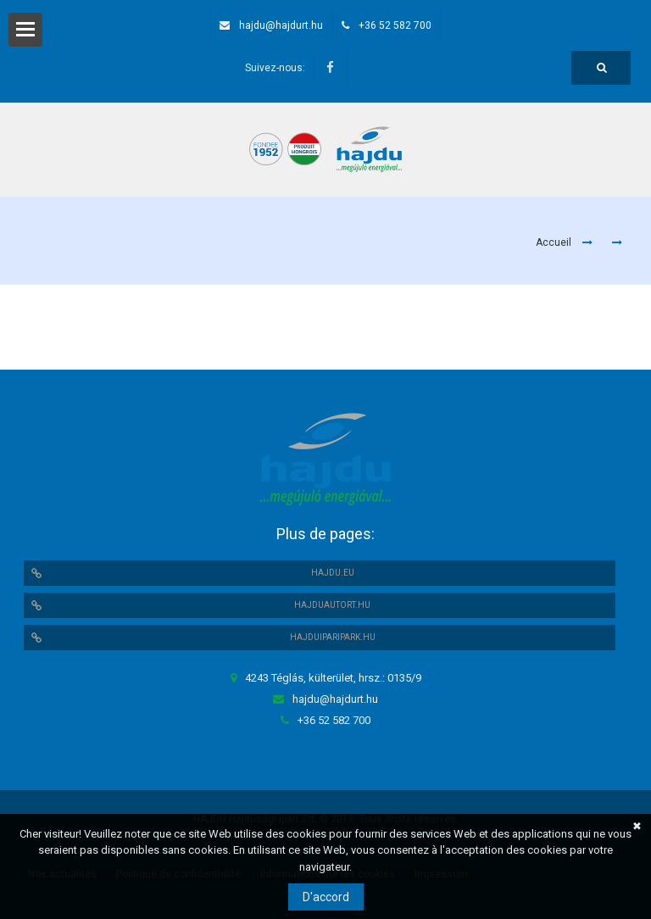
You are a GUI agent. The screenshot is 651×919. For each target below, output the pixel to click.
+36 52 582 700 (395, 25)
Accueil (553, 242)
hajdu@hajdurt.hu (281, 25)
